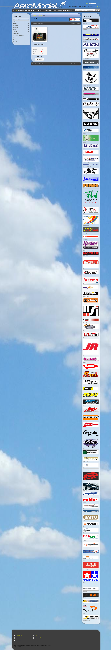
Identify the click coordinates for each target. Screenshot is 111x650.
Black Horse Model (86, 85)
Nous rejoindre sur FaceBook (58, 10)
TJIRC (84, 584)
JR (83, 355)
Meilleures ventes (19, 635)
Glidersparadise (86, 225)
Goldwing (85, 233)
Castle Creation (86, 100)
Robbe (84, 502)
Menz (84, 391)
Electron (84, 142)
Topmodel (85, 591)
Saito (84, 520)
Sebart (84, 540)
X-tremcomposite (86, 620)
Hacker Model (85, 255)
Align (84, 47)
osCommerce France (31, 647)
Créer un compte (38, 637)
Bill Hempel (85, 69)
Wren (84, 613)
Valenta (84, 603)
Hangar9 (84, 268)
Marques (35, 10)
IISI (83, 316)
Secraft (84, 548)
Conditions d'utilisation (47, 647)
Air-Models (85, 29)
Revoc (84, 480)
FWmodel (85, 205)
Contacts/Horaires (44, 10)
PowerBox (85, 467)
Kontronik (85, 362)
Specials (17, 637)
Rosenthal (85, 508)
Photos (70, 10)
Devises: (86, 3)
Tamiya (84, 582)
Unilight (84, 597)
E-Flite (84, 133)
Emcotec (84, 148)
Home (16, 10)
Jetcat (84, 330)
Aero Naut (85, 23)
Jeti (44, 15)
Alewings (85, 41)
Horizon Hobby (86, 296)
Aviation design (86, 64)
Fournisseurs (18, 640)
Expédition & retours (39, 638)
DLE (84, 120)
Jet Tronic (85, 322)
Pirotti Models (85, 461)
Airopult (84, 31)
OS (83, 448)
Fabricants (18, 638)
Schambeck (85, 532)
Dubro (84, 127)
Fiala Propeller (86, 175)
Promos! (28, 10)
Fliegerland (85, 181)
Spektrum (85, 560)
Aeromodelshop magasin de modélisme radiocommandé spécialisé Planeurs (36, 645)
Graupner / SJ (85, 239)
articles (98, 6)
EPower (84, 154)
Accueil (34, 15)
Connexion (37, 635)
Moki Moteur (85, 413)
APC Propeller (86, 58)
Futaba (84, 187)
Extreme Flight (86, 162)
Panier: (94, 6)
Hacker (84, 250)
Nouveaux (21, 10)
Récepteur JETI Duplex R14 (39, 43)
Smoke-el (85, 553)
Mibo (84, 397)
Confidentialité (38, 647)
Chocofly (84, 106)
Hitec (84, 275)
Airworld (84, 36)
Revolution (85, 490)
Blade (84, 91)
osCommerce (21, 646)
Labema (84, 378)
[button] (39, 59)
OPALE (84, 436)
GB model (85, 213)
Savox (84, 526)
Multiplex (84, 420)
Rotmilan (84, 513)
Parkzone (85, 455)
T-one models (85, 569)
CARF (84, 96)
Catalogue (39, 15)
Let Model (85, 384)
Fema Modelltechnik (87, 166)
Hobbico (84, 283)
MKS (84, 405)
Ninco (84, 428)
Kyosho (84, 369)
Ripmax (84, 496)
